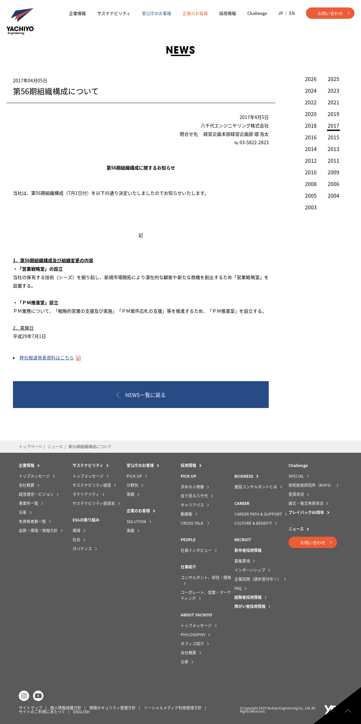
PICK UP (134, 476)
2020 (311, 113)
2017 (333, 126)
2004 (333, 195)
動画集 (186, 514)
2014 (311, 148)
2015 (333, 137)
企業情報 (77, 13)
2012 (311, 160)
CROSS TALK (192, 523)
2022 (311, 102)
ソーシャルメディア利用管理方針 (173, 708)
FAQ (238, 588)
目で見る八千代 (194, 496)
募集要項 (242, 561)
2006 (333, 183)
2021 (333, 102)
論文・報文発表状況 (305, 503)
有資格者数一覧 (32, 521)
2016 (311, 137)
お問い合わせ (330, 13)
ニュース (55, 447)
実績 (130, 494)
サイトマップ (30, 708)
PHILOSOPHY (193, 634)
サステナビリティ (113, 13)
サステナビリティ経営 (92, 485)
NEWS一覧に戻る (145, 395)
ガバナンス (82, 549)
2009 (333, 172)
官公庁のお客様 (156, 13)
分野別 (132, 485)
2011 (333, 160)
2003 (311, 207)
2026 (311, 78)
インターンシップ (249, 570)
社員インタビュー (196, 550)
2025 (333, 78)
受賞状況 (296, 494)
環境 (76, 530)
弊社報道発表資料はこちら (46, 357)
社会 (76, 540)
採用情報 (227, 13)
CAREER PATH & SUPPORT (258, 514)
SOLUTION (136, 521)
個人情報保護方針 (65, 708)
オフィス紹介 (192, 644)
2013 (333, 148)
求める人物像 (192, 487)
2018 (311, 125)
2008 (311, 183)
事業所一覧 (28, 503)
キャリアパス (192, 505)
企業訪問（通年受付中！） (257, 579)
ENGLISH (81, 712)
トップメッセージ (34, 476)
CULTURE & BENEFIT (253, 523)
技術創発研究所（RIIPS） (310, 485)
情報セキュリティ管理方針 (112, 708)
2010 (311, 172)
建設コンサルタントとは (255, 487)
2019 (333, 113)
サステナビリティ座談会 (94, 503)
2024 (311, 90)
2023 (333, 90)
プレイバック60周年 (306, 512)
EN (292, 13)
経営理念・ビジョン (36, 494)
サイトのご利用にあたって (42, 712)
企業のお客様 (195, 13)
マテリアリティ (86, 494)
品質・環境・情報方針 (38, 530)
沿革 (23, 512)
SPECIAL (296, 476)
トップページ (30, 447)
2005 (311, 195)
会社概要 (26, 485)
